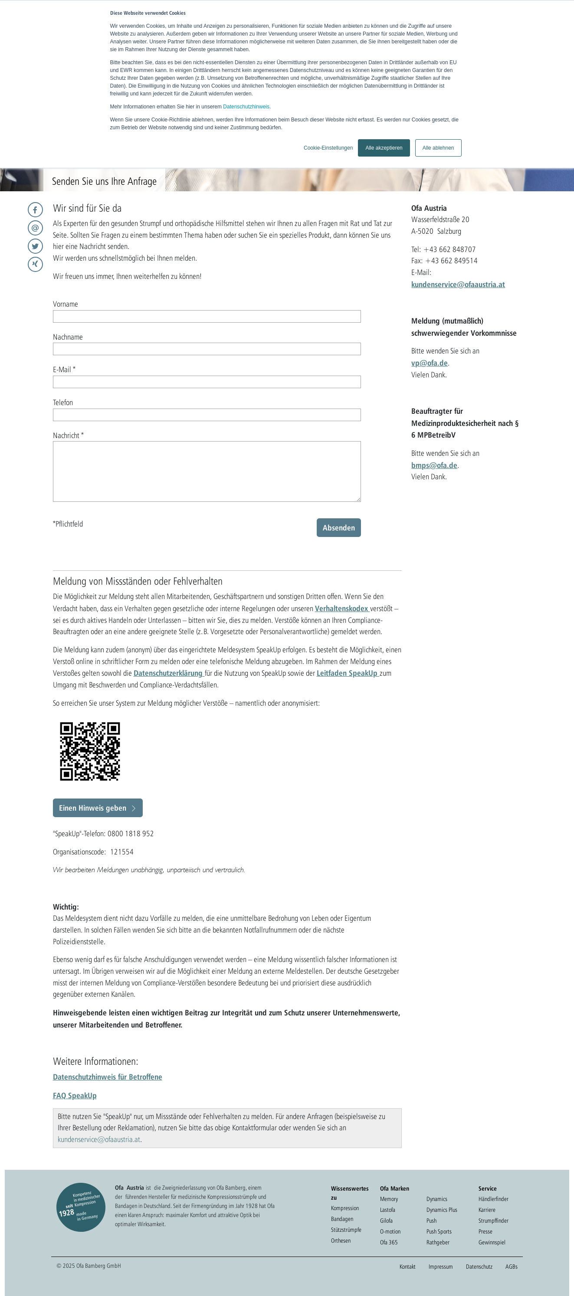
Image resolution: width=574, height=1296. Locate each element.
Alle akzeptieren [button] (383, 148)
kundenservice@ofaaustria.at (458, 284)
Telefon (63, 402)
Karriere (487, 1209)
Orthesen (341, 1240)
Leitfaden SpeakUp (348, 672)
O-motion (390, 1231)
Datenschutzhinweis (246, 107)
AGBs (511, 1266)
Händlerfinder (493, 1198)
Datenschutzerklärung (169, 672)
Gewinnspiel (492, 1242)
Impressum (441, 1266)
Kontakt (408, 1266)
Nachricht (68, 435)
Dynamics (436, 1198)
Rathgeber (437, 1242)
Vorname (65, 303)
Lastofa (387, 1209)
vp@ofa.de (429, 362)
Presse (485, 1231)
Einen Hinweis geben (92, 807)
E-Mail (64, 369)
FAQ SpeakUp (75, 1095)
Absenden (339, 527)
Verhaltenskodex (342, 608)
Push (431, 1220)
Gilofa (386, 1220)
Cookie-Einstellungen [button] (328, 148)
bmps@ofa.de (434, 465)
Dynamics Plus (441, 1209)
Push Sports (439, 1231)
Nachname (68, 336)
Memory (389, 1198)
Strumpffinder (493, 1220)
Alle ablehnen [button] (438, 148)
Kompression (345, 1207)
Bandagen (342, 1218)
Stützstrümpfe (346, 1229)
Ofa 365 (389, 1242)
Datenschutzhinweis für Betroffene (107, 1076)
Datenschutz (479, 1266)
